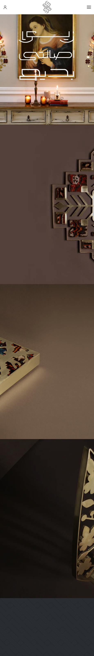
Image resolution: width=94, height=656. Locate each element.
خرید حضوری (82, 581)
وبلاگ (87, 554)
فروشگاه (85, 573)
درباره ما (85, 546)
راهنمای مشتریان (79, 588)
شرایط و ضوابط (81, 562)
